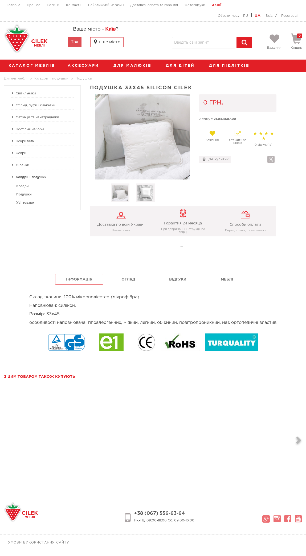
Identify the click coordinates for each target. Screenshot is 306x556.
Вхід (269, 15)
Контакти (73, 5)
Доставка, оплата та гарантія (154, 5)
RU (245, 15)
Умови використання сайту (38, 542)
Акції (216, 5)
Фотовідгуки (195, 5)
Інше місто (106, 42)
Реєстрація (290, 15)
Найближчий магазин (106, 5)
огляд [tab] (128, 279)
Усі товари (25, 202)
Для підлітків (232, 65)
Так (74, 42)
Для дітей (183, 65)
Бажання (212, 135)
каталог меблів (34, 65)
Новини (53, 5)
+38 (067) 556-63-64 (159, 513)
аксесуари (86, 65)
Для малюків (135, 65)
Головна (13, 5)
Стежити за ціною (237, 137)
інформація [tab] (79, 279)
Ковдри (22, 186)
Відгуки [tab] (177, 279)
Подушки (24, 194)
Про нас (33, 5)
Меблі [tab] (227, 279)
